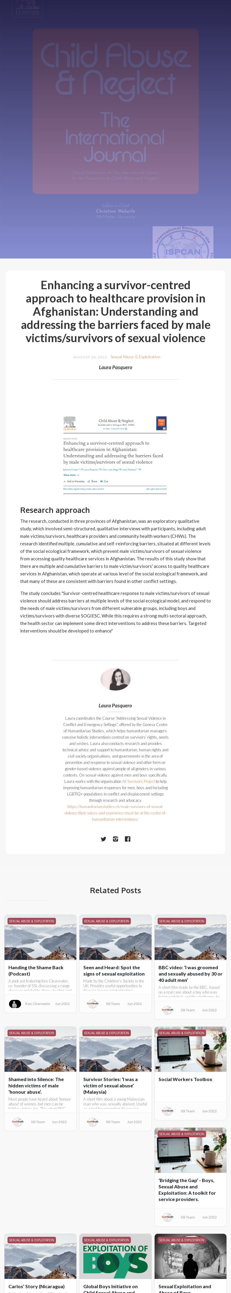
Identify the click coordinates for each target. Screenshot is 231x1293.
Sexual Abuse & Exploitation (135, 356)
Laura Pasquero (115, 367)
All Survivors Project (138, 781)
